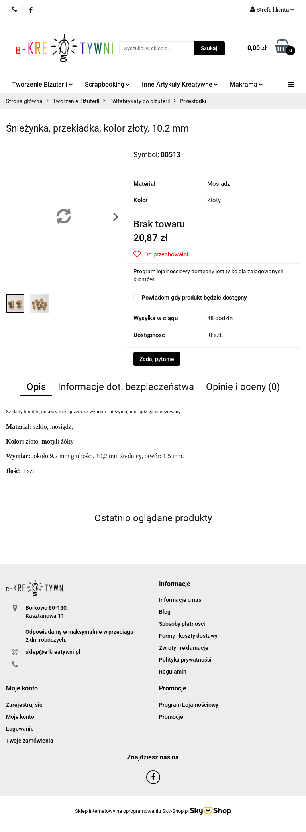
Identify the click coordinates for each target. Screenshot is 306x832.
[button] (174, 584)
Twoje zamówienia (29, 740)
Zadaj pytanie (156, 359)
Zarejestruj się (24, 705)
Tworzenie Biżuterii (42, 84)
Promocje (171, 717)
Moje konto (20, 717)
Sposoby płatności (182, 624)
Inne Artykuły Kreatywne (180, 84)
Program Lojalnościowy (188, 705)
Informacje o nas (180, 600)
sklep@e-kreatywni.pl (53, 652)
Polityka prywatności (185, 660)
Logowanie (20, 729)
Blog (165, 612)
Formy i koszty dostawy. (189, 636)
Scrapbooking (107, 84)
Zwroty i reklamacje (183, 648)
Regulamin (172, 671)
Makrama (246, 84)
